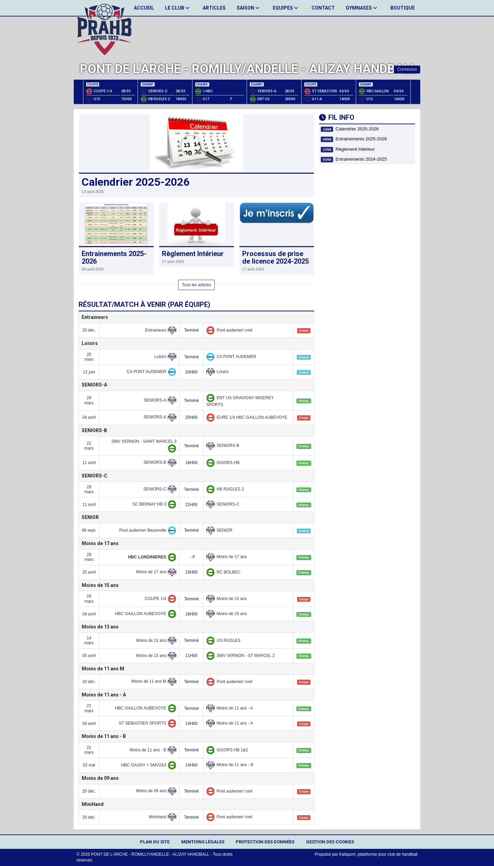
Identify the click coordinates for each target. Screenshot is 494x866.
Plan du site (154, 841)
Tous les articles (196, 284)
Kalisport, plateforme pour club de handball (378, 854)
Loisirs (90, 343)
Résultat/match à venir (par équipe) (144, 304)
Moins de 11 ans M (103, 668)
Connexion (407, 69)
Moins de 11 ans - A (104, 694)
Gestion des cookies (330, 841)
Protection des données (265, 841)
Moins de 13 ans (100, 627)
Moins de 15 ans (100, 585)
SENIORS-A (94, 385)
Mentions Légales (202, 841)
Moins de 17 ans (100, 543)
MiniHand (93, 804)
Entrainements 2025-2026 (114, 257)
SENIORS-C (94, 475)
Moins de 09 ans (100, 778)
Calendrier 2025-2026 (135, 181)
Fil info (336, 117)
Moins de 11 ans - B (104, 736)
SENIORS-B (94, 430)
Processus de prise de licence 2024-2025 (275, 257)
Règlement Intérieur (193, 254)
